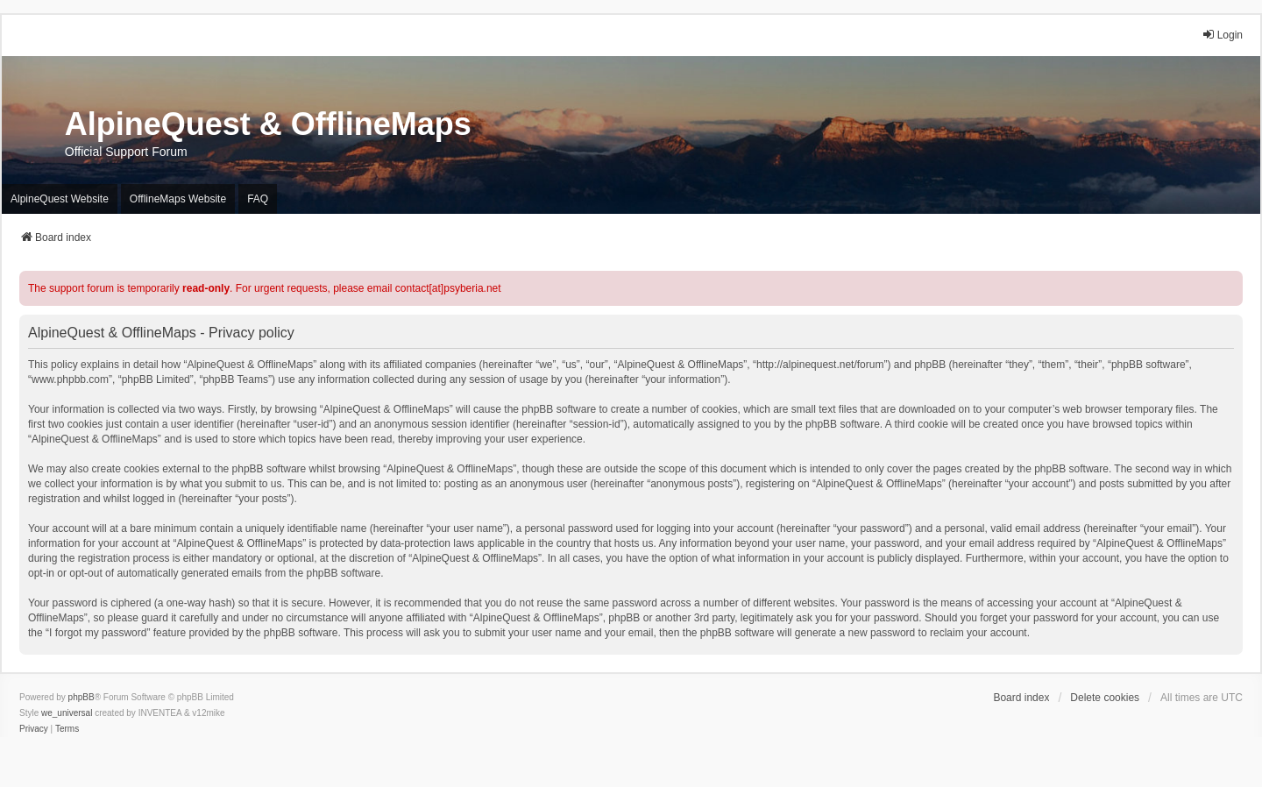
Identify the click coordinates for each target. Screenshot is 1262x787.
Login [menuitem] (1222, 34)
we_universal (66, 713)
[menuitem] (33, 729)
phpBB (81, 697)
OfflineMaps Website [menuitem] (178, 199)
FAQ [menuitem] (257, 199)
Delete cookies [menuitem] (1104, 697)
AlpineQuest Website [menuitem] (60, 199)
